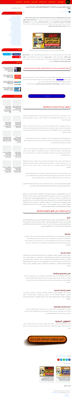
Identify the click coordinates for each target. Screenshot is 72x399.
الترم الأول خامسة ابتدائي (15, 27)
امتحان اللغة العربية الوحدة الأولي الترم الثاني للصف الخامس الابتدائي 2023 (63, 380)
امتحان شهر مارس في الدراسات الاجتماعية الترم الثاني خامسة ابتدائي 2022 (47, 380)
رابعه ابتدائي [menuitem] (60, 2)
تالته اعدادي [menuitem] (19, 2)
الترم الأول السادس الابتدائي (15, 19)
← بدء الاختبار (47, 97)
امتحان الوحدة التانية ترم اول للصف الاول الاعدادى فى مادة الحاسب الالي (17, 155)
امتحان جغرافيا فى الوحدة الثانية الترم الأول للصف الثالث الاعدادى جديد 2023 (7, 139)
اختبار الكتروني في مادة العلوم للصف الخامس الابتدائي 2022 (8, 82)
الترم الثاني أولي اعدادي (16, 32)
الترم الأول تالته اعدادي (16, 22)
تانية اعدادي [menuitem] (27, 2)
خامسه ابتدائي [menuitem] (52, 2)
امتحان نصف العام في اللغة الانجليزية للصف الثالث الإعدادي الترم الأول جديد (17, 109)
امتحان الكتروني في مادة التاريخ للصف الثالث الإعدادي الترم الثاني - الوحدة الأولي (8, 69)
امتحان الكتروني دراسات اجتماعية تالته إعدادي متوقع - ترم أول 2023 (8, 88)
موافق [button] (67, 395)
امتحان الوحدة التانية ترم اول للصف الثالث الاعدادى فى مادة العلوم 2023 (17, 125)
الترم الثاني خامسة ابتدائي (61, 357)
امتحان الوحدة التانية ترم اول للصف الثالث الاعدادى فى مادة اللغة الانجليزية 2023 (7, 109)
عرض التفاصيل (55, 392)
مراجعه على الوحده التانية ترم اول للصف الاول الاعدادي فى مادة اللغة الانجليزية (17, 169)
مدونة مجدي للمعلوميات (16, 8)
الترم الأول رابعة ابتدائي (16, 29)
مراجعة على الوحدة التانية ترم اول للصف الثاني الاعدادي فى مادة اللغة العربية (7, 169)
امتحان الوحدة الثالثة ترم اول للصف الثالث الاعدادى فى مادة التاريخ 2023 (7, 125)
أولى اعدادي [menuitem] (34, 2)
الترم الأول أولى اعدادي (16, 17)
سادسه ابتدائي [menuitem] (43, 2)
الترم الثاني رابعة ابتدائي (16, 44)
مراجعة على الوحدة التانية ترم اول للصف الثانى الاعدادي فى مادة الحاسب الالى (7, 155)
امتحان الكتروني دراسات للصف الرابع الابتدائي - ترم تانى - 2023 (8, 76)
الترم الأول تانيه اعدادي (16, 24)
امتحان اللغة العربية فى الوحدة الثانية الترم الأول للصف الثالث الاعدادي (17, 140)
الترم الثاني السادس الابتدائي (15, 34)
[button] (1, 2)
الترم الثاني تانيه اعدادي (16, 39)
